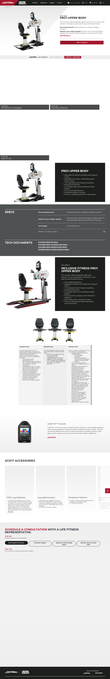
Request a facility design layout (64, 483)
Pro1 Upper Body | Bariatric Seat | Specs (52, 185)
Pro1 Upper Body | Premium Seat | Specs (52, 182)
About (7, 640)
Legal (7, 648)
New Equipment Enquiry (16, 482)
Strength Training (51, 629)
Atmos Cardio (70, 629)
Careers (8, 654)
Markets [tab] (35, 2)
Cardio (48, 627)
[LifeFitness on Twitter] (96, 671)
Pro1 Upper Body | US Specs (48, 180)
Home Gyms (8, 634)
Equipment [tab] (43, 2)
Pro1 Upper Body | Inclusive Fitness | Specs (53, 187)
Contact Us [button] (8, 669)
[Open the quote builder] (93, 2)
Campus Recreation (31, 629)
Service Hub (90, 629)
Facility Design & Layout (94, 627)
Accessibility (9, 651)
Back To (8, 6)
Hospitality (8, 629)
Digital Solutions (71, 627)
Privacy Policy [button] (31, 669)
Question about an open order (88, 483)
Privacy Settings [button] (19, 669)
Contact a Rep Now (72, 57)
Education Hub (91, 632)
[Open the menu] (102, 2)
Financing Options (92, 634)
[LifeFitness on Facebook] (85, 671)
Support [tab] (52, 2)
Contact (59, 2)
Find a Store (9, 645)
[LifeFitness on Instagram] (90, 671)
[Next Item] (107, 430)
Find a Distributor (11, 642)
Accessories (49, 632)
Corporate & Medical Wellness (31, 632)
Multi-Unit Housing (11, 632)
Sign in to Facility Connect (11, 658)
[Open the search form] (84, 2)
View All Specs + (65, 35)
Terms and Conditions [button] (12, 671)
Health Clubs (9, 627)
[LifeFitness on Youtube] (101, 671)
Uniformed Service (31, 636)
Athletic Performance (32, 627)
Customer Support (40, 482)
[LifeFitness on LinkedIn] (79, 671)
